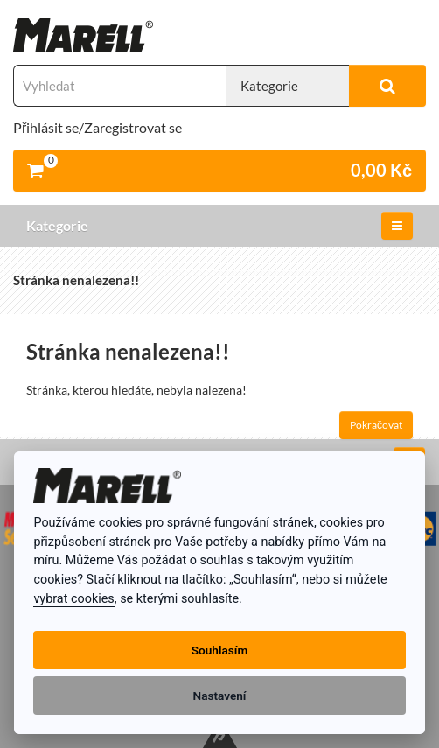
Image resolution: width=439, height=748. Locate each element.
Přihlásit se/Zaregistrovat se (97, 127)
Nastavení (220, 696)
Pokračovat (376, 424)
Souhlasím (219, 650)
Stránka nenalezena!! (76, 280)
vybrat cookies (73, 598)
